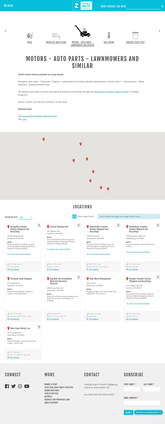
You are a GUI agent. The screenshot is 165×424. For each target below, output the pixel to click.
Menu (8, 5)
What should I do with (113, 6)
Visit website (14, 269)
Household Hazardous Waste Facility (111, 91)
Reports (48, 396)
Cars (24, 119)
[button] (44, 139)
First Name (129, 384)
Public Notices (51, 393)
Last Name (148, 384)
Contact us (113, 384)
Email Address (130, 398)
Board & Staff (51, 384)
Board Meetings (52, 390)
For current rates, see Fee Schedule (19, 254)
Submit (129, 412)
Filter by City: (11, 217)
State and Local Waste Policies (59, 387)
